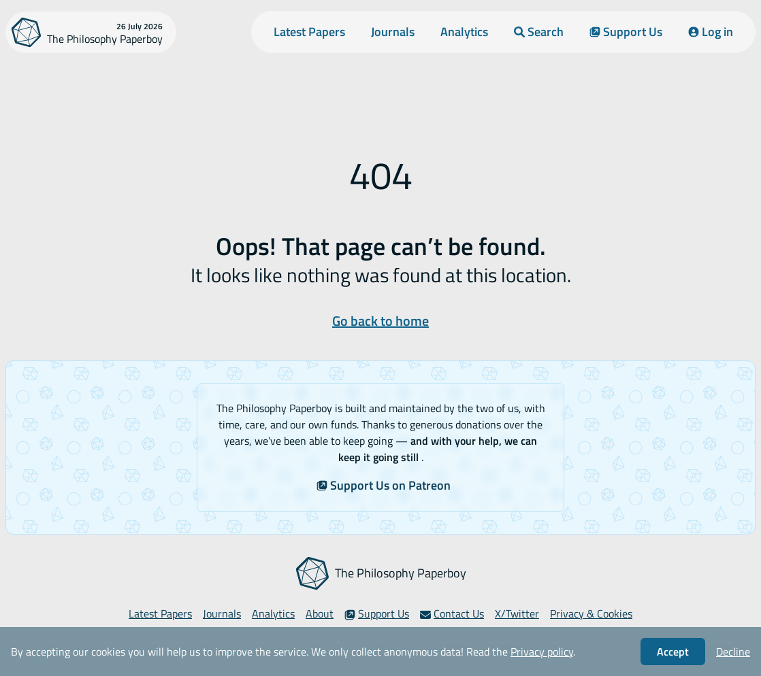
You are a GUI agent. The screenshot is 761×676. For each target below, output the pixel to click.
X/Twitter (517, 613)
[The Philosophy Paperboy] (90, 32)
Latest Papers (309, 31)
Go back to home (380, 320)
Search (539, 31)
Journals (393, 31)
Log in (710, 31)
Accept (673, 651)
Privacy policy (542, 651)
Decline (733, 651)
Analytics (464, 31)
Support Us (625, 31)
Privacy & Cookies (591, 613)
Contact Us (452, 613)
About (320, 613)
